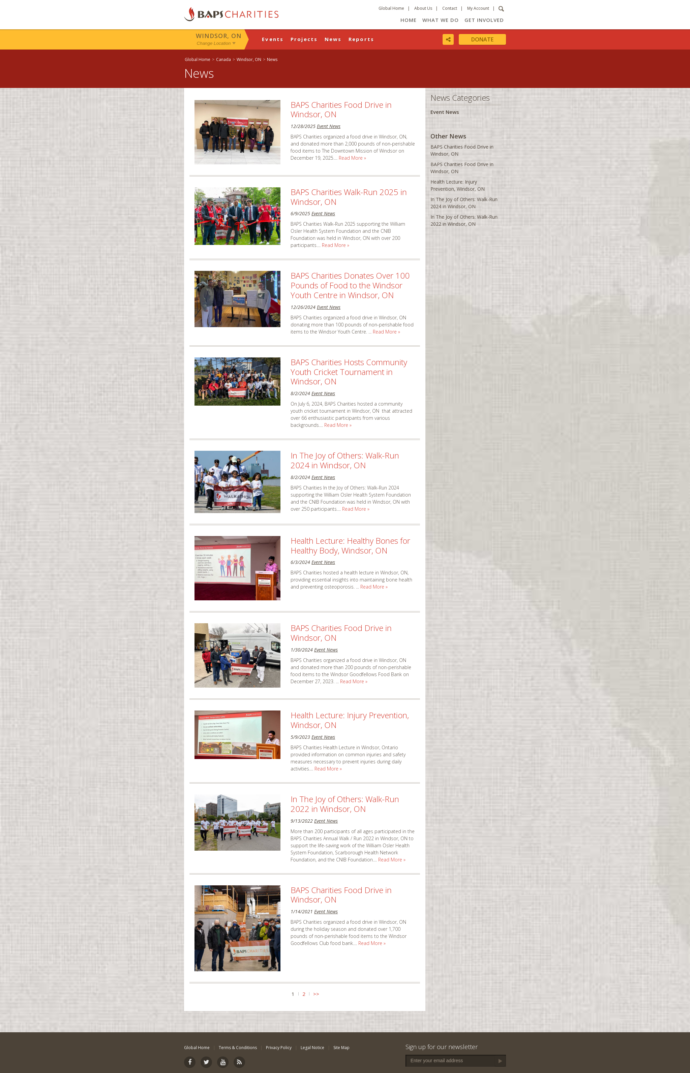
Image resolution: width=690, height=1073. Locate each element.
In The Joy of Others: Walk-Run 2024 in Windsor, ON (345, 460)
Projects (304, 39)
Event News (328, 126)
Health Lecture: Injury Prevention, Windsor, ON (350, 719)
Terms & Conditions (238, 1047)
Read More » (352, 158)
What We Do (440, 20)
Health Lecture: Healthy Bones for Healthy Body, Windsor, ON (350, 545)
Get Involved (484, 20)
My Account (478, 8)
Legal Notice (312, 1047)
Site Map (341, 1047)
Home (408, 20)
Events (273, 39)
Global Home (391, 8)
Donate (482, 39)
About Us (423, 8)
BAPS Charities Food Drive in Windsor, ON (341, 109)
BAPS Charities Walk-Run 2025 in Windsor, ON (349, 196)
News (333, 39)
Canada (223, 59)
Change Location (214, 43)
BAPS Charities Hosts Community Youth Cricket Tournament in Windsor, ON (349, 371)
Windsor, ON (219, 36)
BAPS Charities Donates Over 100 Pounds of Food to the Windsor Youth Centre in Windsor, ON (350, 285)
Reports (361, 39)
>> (316, 994)
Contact (449, 8)
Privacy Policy (279, 1047)
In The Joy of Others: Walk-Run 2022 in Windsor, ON (345, 803)
